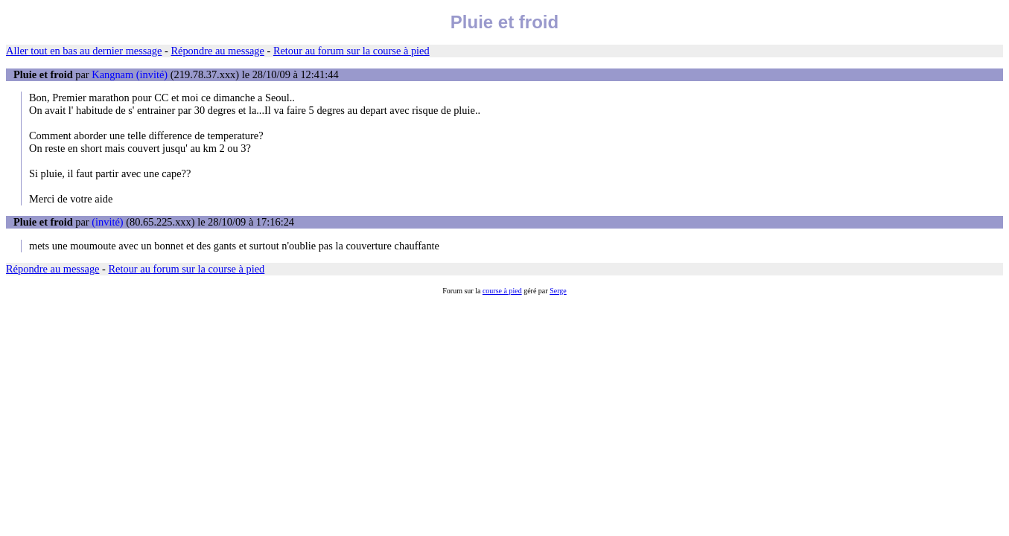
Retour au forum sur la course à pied (351, 51)
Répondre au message (217, 51)
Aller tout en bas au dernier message (84, 51)
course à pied (502, 291)
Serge (558, 291)
